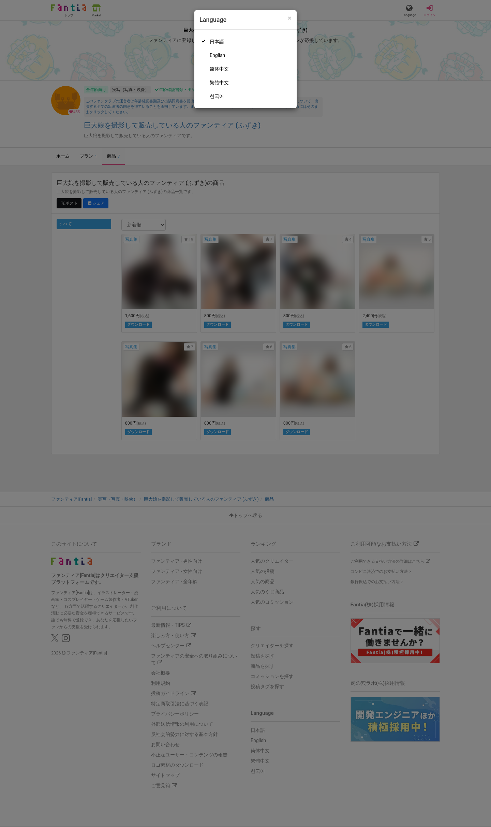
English (217, 55)
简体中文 (219, 69)
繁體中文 (219, 82)
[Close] (290, 18)
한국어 (217, 96)
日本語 (217, 41)
